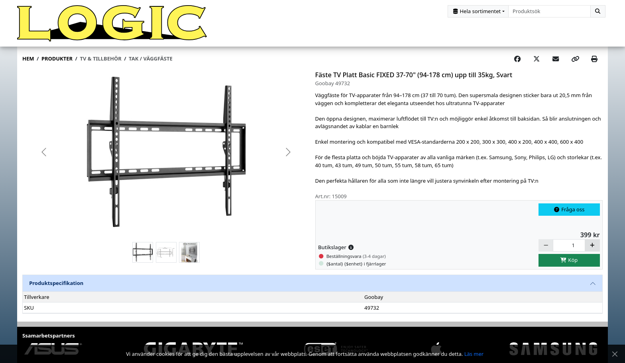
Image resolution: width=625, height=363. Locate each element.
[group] (166, 155)
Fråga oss (569, 211)
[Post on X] (536, 62)
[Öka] (592, 248)
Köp (569, 262)
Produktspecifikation (56, 285)
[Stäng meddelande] (614, 354)
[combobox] (549, 11)
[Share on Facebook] (517, 62)
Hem (28, 61)
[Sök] (597, 11)
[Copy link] (575, 62)
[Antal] (569, 248)
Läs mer (474, 353)
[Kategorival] (478, 11)
